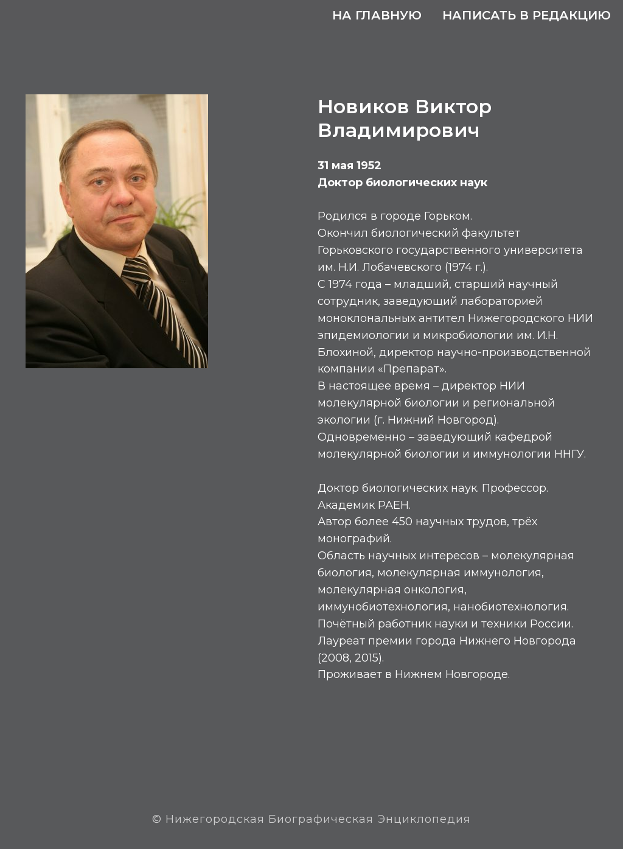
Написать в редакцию (526, 15)
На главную (377, 15)
